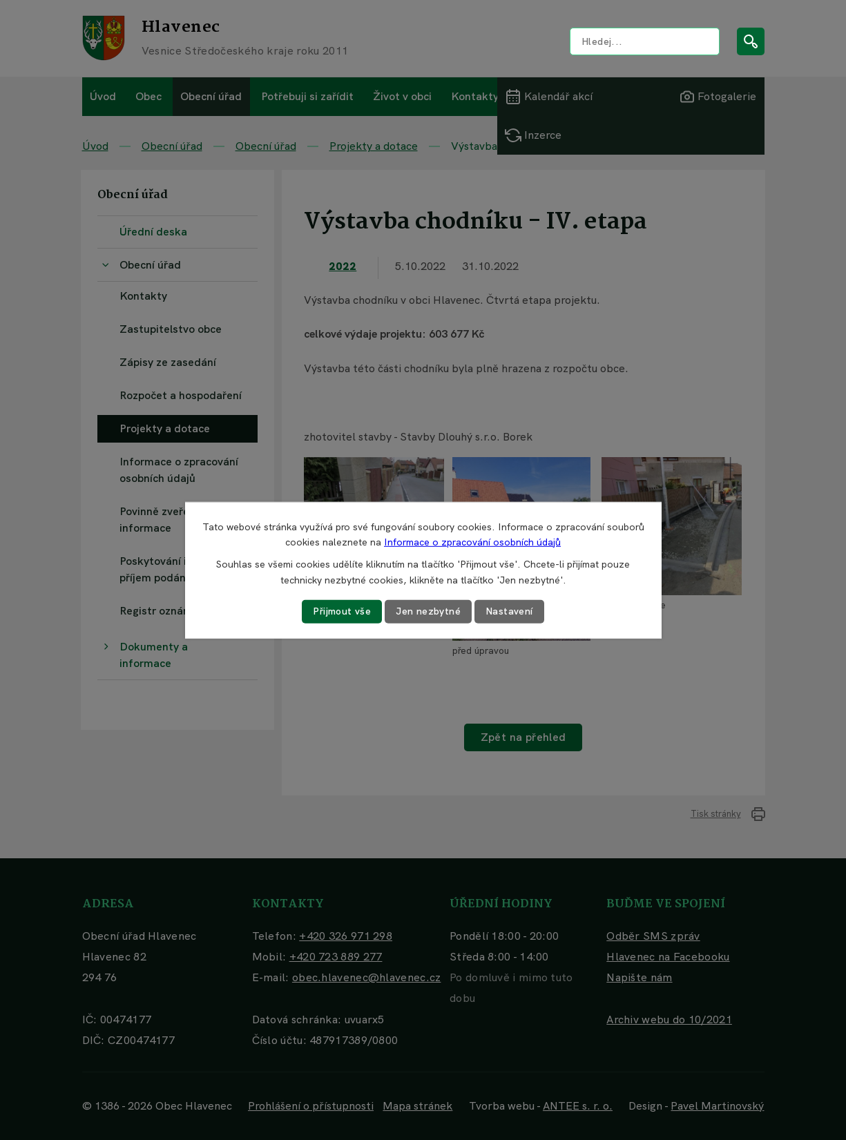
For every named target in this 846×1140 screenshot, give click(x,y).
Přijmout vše (342, 611)
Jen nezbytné (428, 611)
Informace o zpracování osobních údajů (472, 542)
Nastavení (509, 611)
